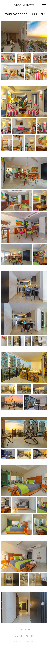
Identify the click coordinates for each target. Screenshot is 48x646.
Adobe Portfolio (28, 641)
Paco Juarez (24, 5)
